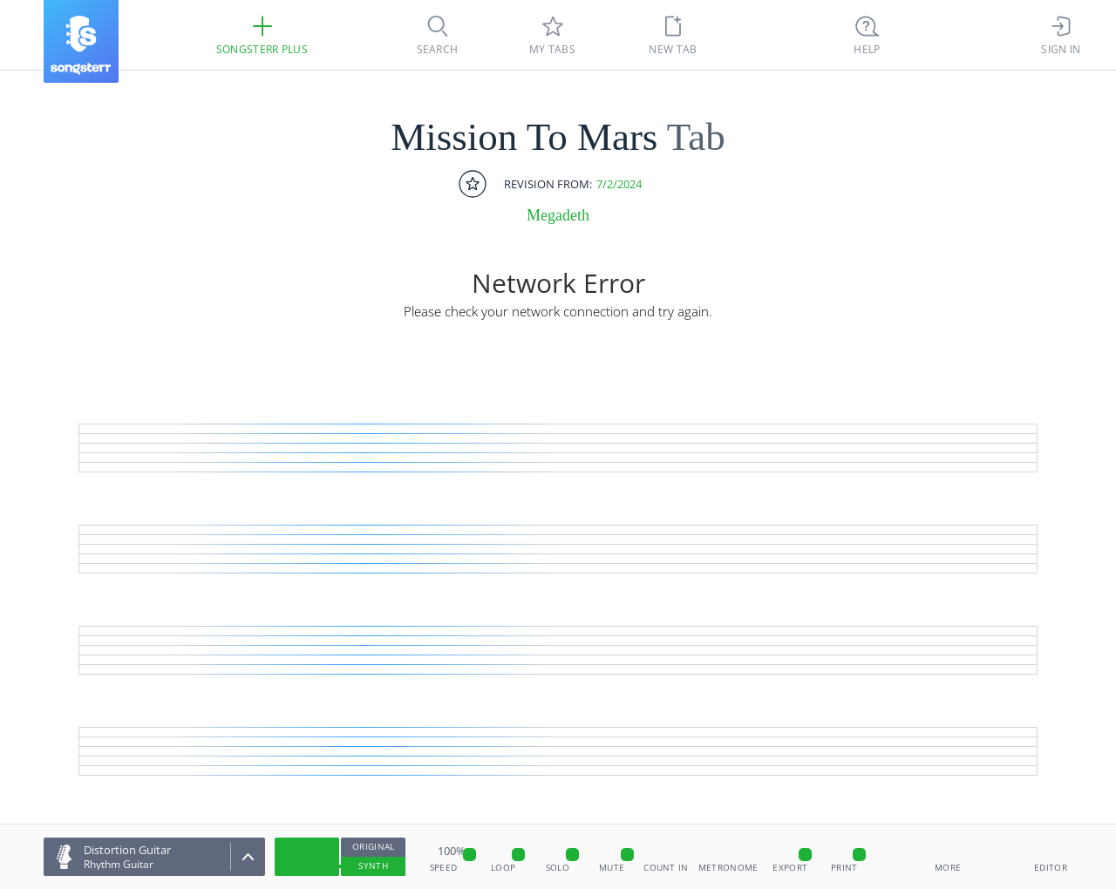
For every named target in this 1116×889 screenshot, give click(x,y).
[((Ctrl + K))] (867, 35)
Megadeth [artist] (558, 215)
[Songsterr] (81, 41)
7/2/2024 (619, 184)
